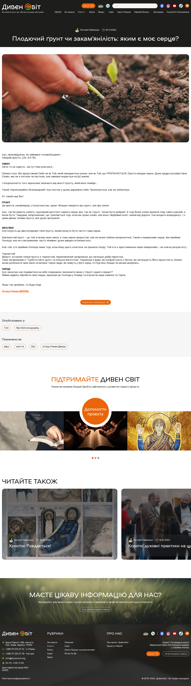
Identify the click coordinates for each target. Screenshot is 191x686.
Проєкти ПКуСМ (114, 646)
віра (6, 346)
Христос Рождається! (30, 545)
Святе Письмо (124, 12)
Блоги (92, 12)
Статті (82, 12)
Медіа (101, 12)
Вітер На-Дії (70, 653)
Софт (111, 12)
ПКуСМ (58, 12)
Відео (50, 657)
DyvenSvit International (178, 12)
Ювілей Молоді (142, 12)
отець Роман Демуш (54, 346)
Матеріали (158, 12)
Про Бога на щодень (27, 327)
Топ (6, 327)
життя (20, 346)
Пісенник (69, 642)
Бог (33, 346)
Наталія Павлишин (89, 30)
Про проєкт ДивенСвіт (118, 642)
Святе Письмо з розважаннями (80, 650)
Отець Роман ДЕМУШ (15, 291)
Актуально (69, 12)
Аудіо (50, 653)
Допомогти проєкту (95, 411)
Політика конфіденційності (16, 678)
